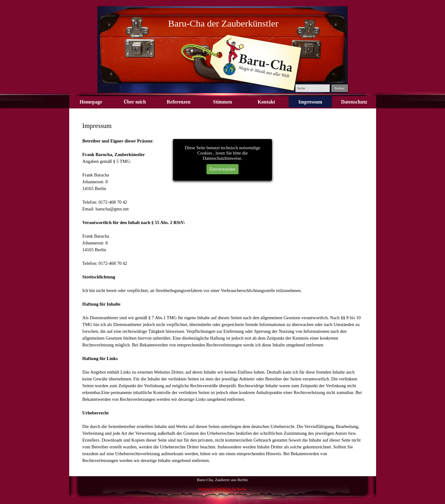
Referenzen (179, 101)
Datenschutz (354, 101)
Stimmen (222, 101)
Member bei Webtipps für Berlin (222, 489)
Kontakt (266, 101)
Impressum (310, 101)
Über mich (135, 101)
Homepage (91, 101)
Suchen (339, 88)
